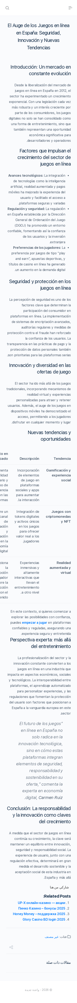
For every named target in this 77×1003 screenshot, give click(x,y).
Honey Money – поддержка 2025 (39, 914)
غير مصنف (52, 937)
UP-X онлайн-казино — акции (41, 903)
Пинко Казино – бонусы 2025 (41, 908)
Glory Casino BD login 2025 (44, 919)
